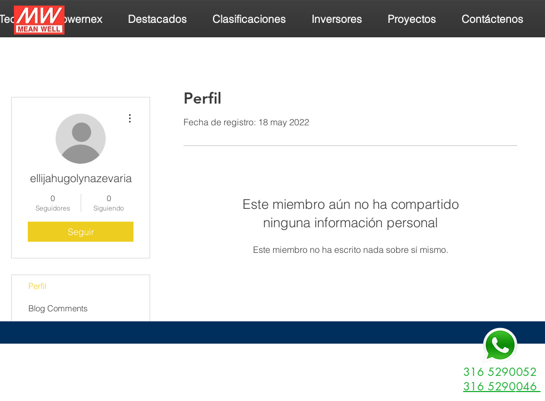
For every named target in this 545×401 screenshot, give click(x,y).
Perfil (37, 286)
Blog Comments (58, 308)
